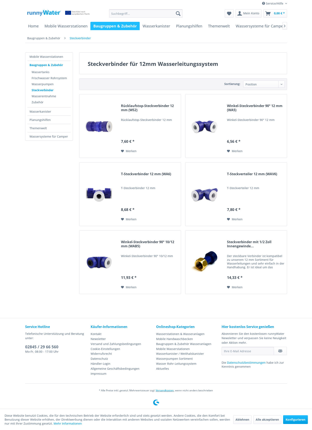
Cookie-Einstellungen (105, 349)
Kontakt (96, 334)
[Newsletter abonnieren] (280, 351)
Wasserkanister (40, 111)
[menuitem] (146, 13)
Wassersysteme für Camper (49, 136)
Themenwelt (38, 128)
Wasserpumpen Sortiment (174, 359)
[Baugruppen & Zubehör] (115, 26)
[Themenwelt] (219, 26)
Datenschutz (99, 359)
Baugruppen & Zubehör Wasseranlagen (183, 344)
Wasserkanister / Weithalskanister (180, 354)
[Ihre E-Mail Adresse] (248, 351)
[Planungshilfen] (189, 26)
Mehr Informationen (68, 423)
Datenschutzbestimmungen (246, 363)
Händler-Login (100, 364)
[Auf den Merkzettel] (129, 151)
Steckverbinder (42, 90)
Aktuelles (162, 369)
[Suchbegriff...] (146, 13)
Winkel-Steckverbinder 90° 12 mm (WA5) (254, 108)
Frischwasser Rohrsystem (49, 78)
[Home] (33, 26)
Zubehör (37, 102)
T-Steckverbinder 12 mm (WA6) (146, 174)
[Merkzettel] (229, 13)
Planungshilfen (40, 120)
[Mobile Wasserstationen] (66, 26)
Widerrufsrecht (101, 354)
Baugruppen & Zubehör (46, 65)
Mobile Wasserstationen (46, 57)
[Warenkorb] (275, 13)
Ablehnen (242, 419)
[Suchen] (178, 13)
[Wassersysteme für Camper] (260, 26)
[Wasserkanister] (156, 26)
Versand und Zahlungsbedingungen (116, 344)
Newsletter (98, 339)
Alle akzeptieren (267, 419)
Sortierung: (232, 84)
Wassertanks (40, 72)
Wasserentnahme (44, 96)
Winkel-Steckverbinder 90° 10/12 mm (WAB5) (147, 244)
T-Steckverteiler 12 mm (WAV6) (252, 174)
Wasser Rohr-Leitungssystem (176, 364)
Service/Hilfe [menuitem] (273, 3)
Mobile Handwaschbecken (174, 339)
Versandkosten (165, 390)
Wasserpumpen (43, 84)
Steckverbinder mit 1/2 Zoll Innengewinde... (249, 244)
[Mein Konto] (248, 13)
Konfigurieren (295, 419)
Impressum (98, 374)
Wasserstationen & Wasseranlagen (180, 334)
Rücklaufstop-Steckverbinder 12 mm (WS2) (147, 108)
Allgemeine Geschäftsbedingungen (115, 369)
